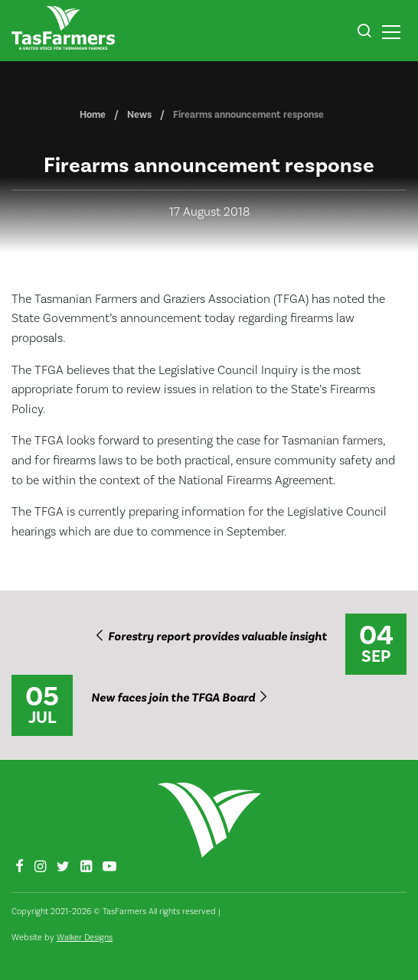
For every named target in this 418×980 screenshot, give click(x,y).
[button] (364, 33)
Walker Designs (85, 937)
